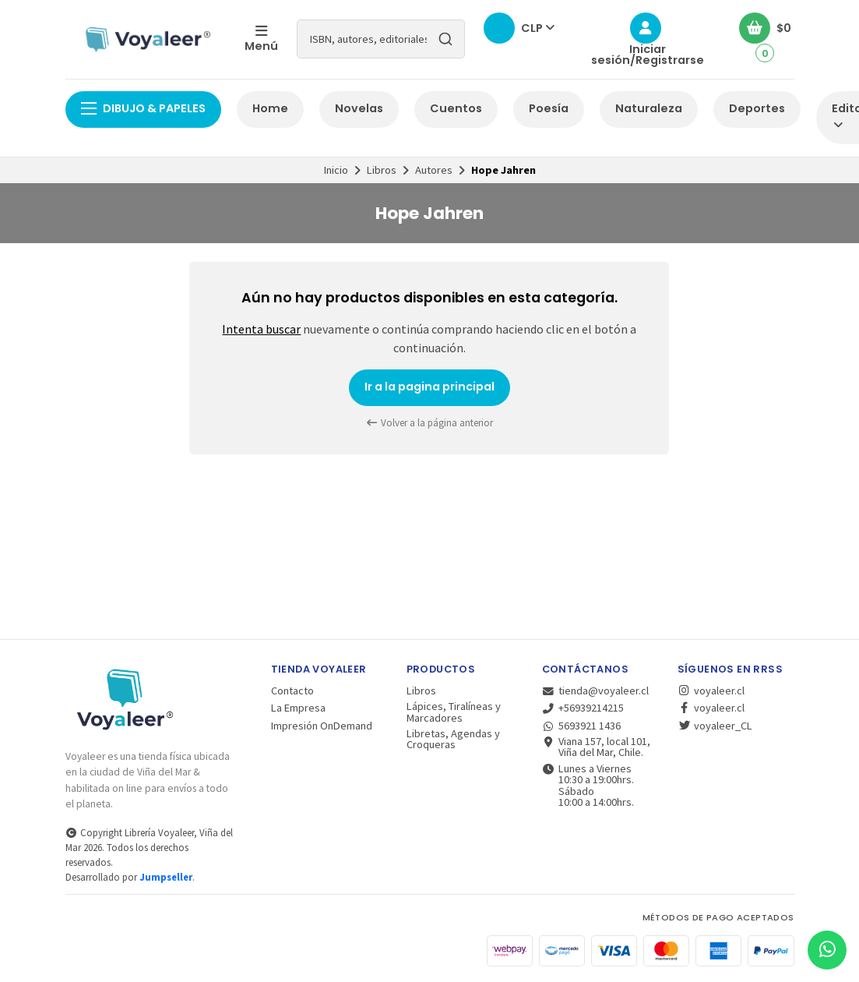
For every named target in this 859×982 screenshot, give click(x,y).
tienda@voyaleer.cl (596, 690)
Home (270, 108)
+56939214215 (583, 707)
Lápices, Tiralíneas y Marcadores (454, 712)
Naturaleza (648, 108)
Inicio (336, 170)
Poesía (549, 108)
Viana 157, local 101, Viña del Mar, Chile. (596, 747)
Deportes (757, 108)
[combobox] (381, 38)
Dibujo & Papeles (143, 108)
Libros (381, 170)
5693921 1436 (581, 725)
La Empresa (298, 707)
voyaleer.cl (711, 690)
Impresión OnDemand (321, 725)
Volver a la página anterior (430, 422)
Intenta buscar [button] (261, 329)
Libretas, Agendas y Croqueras (453, 739)
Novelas (359, 108)
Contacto (292, 690)
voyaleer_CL (715, 725)
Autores (433, 170)
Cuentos (456, 108)
